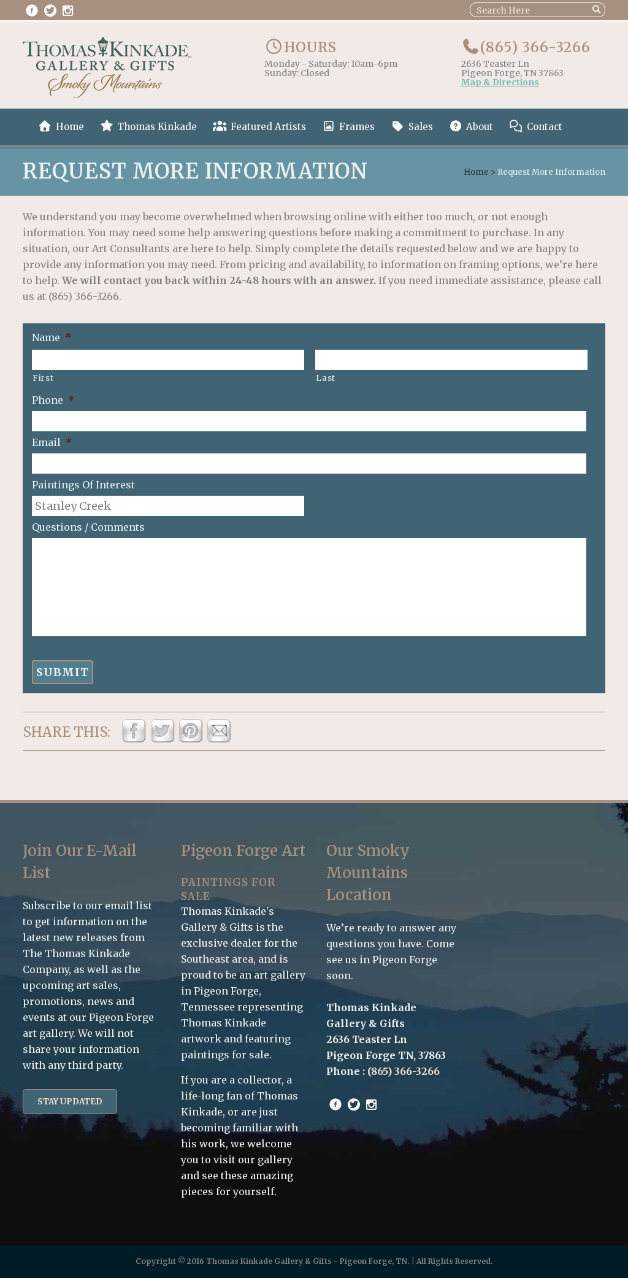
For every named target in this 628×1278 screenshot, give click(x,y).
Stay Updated (69, 1101)
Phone (53, 400)
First (43, 378)
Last (325, 378)
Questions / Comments (88, 527)
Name (51, 337)
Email (52, 442)
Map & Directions (500, 83)
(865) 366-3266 (535, 47)
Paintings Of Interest (83, 485)
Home (476, 172)
